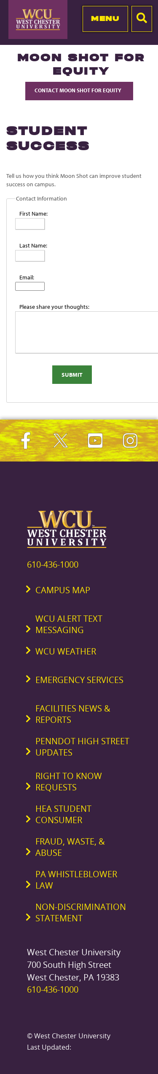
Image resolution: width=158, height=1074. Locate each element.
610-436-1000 (52, 564)
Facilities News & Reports (72, 714)
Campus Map (62, 590)
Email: (26, 277)
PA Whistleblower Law (76, 879)
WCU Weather (65, 651)
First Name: (33, 213)
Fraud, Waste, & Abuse (70, 847)
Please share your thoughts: (54, 306)
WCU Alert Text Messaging (68, 624)
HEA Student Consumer (63, 814)
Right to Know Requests (68, 781)
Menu (105, 18)
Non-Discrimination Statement (80, 912)
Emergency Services (79, 680)
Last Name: (33, 245)
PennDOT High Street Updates (82, 746)
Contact (79, 90)
